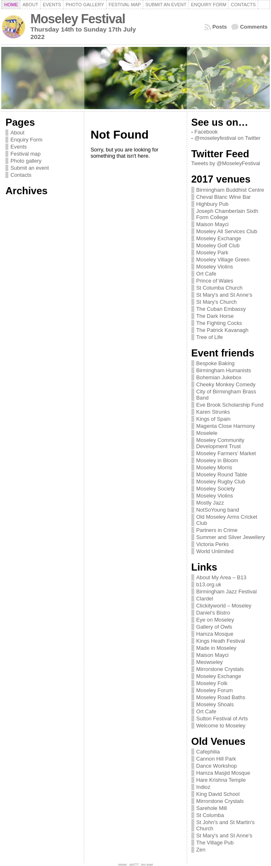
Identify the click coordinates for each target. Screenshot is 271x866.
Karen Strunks (213, 412)
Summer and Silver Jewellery (230, 537)
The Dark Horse (215, 316)
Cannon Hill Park (216, 759)
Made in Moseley (216, 648)
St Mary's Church (216, 302)
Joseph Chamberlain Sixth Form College (227, 214)
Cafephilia (208, 752)
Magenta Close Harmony (225, 426)
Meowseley (209, 662)
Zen (200, 849)
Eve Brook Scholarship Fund (230, 405)
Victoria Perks (212, 544)
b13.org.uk (208, 584)
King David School (218, 794)
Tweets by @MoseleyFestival (225, 163)
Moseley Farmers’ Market (226, 453)
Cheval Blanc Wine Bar (223, 197)
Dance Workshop (216, 766)
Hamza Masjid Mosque (223, 773)
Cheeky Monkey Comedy (226, 384)
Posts (219, 27)
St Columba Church (219, 288)
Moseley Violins (214, 266)
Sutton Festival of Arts (222, 718)
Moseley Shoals (215, 704)
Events (18, 147)
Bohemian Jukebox (219, 377)
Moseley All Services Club (226, 231)
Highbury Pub (212, 204)
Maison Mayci (212, 224)
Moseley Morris (214, 467)
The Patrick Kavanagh (222, 330)
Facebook (206, 132)
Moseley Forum (214, 690)
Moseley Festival (77, 19)
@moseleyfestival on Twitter (228, 138)
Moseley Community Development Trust (220, 443)
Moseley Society (215, 488)
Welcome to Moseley (221, 725)
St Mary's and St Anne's (224, 295)
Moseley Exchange (218, 238)
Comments (254, 27)
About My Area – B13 (221, 577)
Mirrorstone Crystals (220, 669)
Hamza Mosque (215, 634)
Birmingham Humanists (223, 370)
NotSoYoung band (217, 510)
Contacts (21, 175)
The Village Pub (215, 842)
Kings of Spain (213, 419)
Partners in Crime (217, 530)
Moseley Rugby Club (220, 481)
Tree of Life (209, 337)
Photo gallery (26, 161)
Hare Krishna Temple (221, 780)
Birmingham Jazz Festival (226, 591)
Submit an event (29, 168)
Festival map (25, 154)
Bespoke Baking (215, 363)
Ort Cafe (206, 274)
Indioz (203, 787)
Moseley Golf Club (218, 245)
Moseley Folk (211, 683)
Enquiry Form (26, 140)
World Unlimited (215, 551)
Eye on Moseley (215, 620)
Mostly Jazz (210, 503)
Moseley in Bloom (217, 460)
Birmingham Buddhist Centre (230, 190)
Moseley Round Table (221, 474)
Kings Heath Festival (220, 641)
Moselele (206, 433)
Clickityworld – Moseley (223, 606)
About (17, 132)
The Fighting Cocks (219, 323)
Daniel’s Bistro (213, 613)
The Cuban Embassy (221, 309)
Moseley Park (212, 252)
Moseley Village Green (223, 259)
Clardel (204, 598)
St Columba (210, 815)
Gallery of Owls (214, 627)
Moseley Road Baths (220, 697)
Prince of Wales (214, 281)
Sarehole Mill (211, 808)
